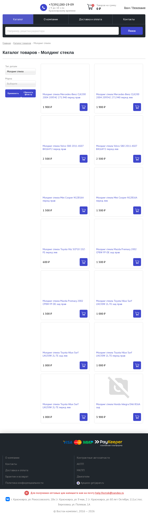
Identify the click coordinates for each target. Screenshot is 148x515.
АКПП (80, 464)
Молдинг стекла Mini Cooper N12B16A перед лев (116, 199)
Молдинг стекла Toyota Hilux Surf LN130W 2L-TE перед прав (114, 354)
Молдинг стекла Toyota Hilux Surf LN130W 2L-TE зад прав (114, 302)
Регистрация (138, 7)
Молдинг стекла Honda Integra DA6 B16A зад (118, 406)
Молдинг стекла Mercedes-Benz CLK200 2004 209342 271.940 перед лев (117, 96)
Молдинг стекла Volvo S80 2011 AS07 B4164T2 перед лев (116, 147)
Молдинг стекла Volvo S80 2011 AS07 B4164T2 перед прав (63, 147)
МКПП (81, 470)
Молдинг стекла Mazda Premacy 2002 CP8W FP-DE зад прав (116, 251)
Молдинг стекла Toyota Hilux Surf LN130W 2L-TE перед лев (60, 406)
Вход (127, 7)
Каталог (18, 19)
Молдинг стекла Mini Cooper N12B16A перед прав (63, 199)
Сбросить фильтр (28, 93)
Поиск (132, 30)
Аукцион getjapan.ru (90, 483)
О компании (51, 19)
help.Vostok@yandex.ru (109, 493)
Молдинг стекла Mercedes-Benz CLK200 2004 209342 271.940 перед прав (64, 96)
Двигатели (83, 476)
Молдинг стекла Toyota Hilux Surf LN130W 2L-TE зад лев (60, 354)
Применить (13, 93)
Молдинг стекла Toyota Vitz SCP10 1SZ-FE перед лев (64, 251)
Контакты (129, 19)
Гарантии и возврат (16, 476)
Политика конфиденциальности (24, 482)
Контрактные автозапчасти (93, 457)
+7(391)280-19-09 (61, 4)
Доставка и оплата (90, 19)
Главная (7, 43)
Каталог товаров (22, 43)
